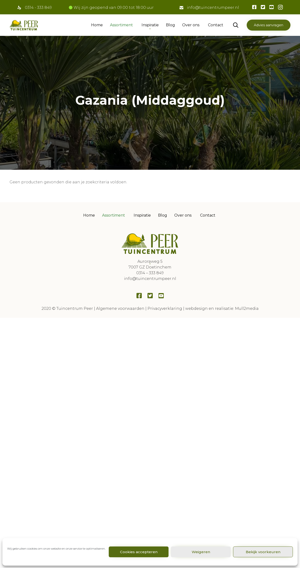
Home (97, 25)
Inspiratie (150, 25)
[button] (268, 25)
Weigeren (201, 552)
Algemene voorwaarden (120, 308)
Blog (170, 25)
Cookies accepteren (139, 552)
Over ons (190, 25)
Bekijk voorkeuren (263, 552)
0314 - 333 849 (38, 7)
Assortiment (121, 25)
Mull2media (247, 308)
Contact (215, 25)
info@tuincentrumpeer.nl (213, 7)
